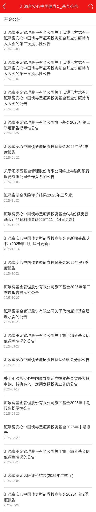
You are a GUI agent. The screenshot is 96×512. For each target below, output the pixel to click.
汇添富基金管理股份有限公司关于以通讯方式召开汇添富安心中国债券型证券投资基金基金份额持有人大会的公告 (47, 98)
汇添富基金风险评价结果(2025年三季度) (38, 195)
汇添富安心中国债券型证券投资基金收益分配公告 (47, 359)
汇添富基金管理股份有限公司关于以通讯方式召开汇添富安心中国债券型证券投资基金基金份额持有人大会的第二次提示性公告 (47, 38)
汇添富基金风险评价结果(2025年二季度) (38, 475)
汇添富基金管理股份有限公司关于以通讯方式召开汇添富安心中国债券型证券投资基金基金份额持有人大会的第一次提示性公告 (47, 68)
